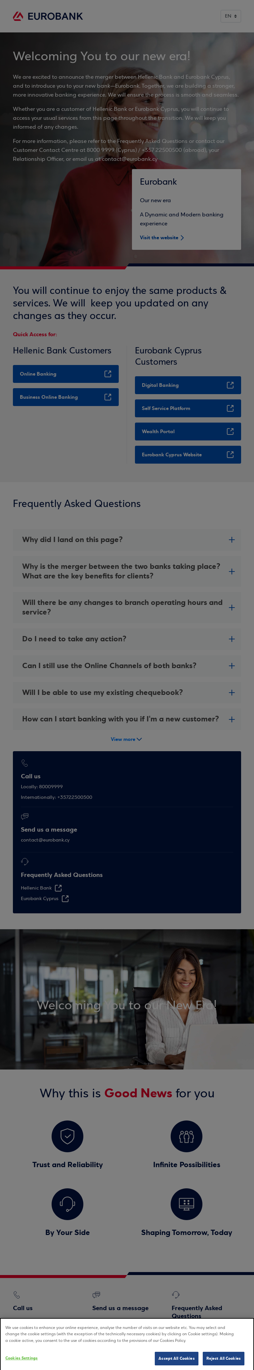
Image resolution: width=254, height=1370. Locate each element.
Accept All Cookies (176, 1362)
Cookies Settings (21, 1362)
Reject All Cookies (223, 1362)
